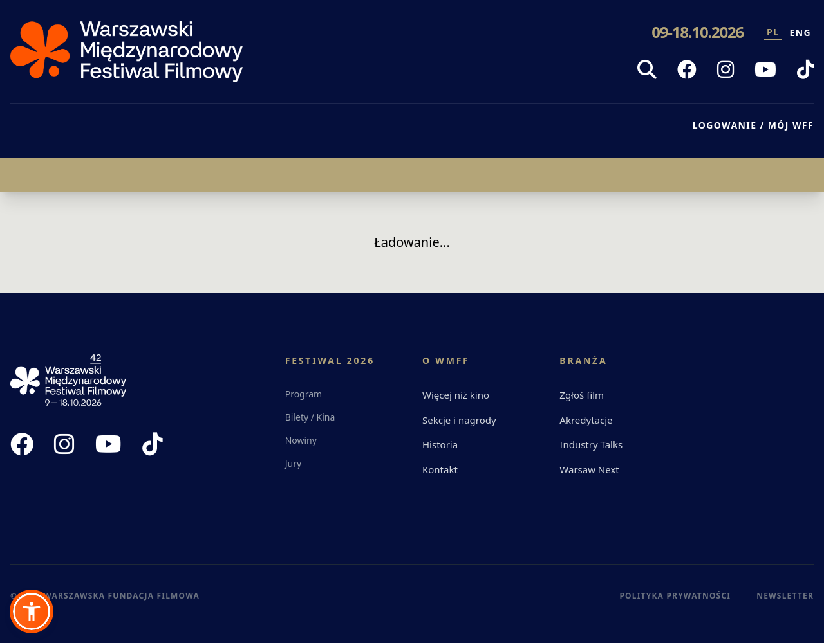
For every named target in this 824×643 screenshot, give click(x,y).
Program (304, 394)
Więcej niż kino (455, 394)
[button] (31, 611)
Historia (440, 444)
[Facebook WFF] (687, 69)
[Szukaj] (647, 69)
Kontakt (440, 469)
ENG (800, 32)
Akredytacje (585, 419)
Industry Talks (591, 444)
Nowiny (301, 440)
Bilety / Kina (310, 417)
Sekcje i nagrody (459, 419)
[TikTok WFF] (805, 69)
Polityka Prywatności (675, 595)
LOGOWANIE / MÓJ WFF (753, 125)
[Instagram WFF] (725, 69)
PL (773, 32)
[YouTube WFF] (765, 69)
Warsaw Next (589, 469)
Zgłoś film (581, 394)
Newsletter (785, 595)
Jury (293, 463)
